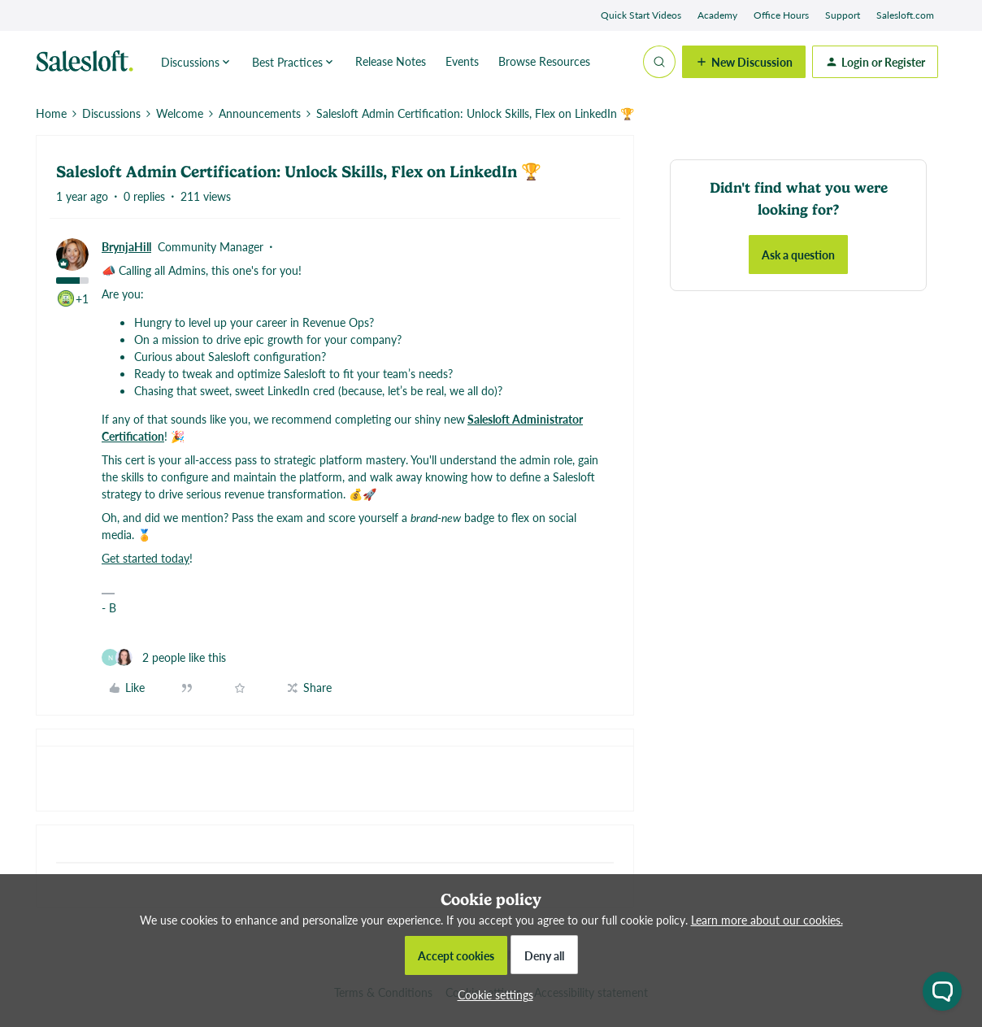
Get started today (145, 558)
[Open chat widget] (942, 991)
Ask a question (798, 254)
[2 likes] (164, 657)
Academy (717, 15)
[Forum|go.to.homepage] (88, 61)
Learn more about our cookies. (767, 920)
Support (842, 15)
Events (462, 61)
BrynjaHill (126, 246)
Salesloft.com (905, 15)
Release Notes (390, 61)
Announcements (260, 113)
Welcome (179, 113)
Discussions (111, 113)
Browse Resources (544, 61)
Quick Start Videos (641, 15)
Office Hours (781, 15)
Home (51, 113)
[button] (744, 62)
